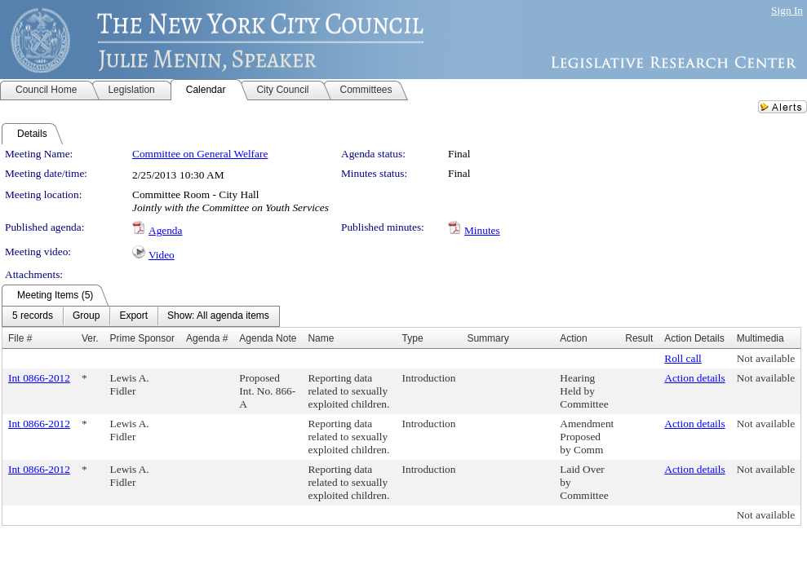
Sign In (787, 10)
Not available (766, 358)
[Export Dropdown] (133, 316)
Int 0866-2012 (39, 378)
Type (412, 338)
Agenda (165, 230)
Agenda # (207, 338)
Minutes (482, 230)
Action (573, 338)
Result (639, 338)
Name (321, 338)
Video (162, 255)
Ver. (90, 338)
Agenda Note (267, 338)
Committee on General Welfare (200, 154)
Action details (694, 378)
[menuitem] (32, 316)
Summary (487, 338)
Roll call (683, 358)
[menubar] (141, 316)
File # (20, 338)
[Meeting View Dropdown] (218, 316)
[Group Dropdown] (86, 316)
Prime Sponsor (142, 338)
